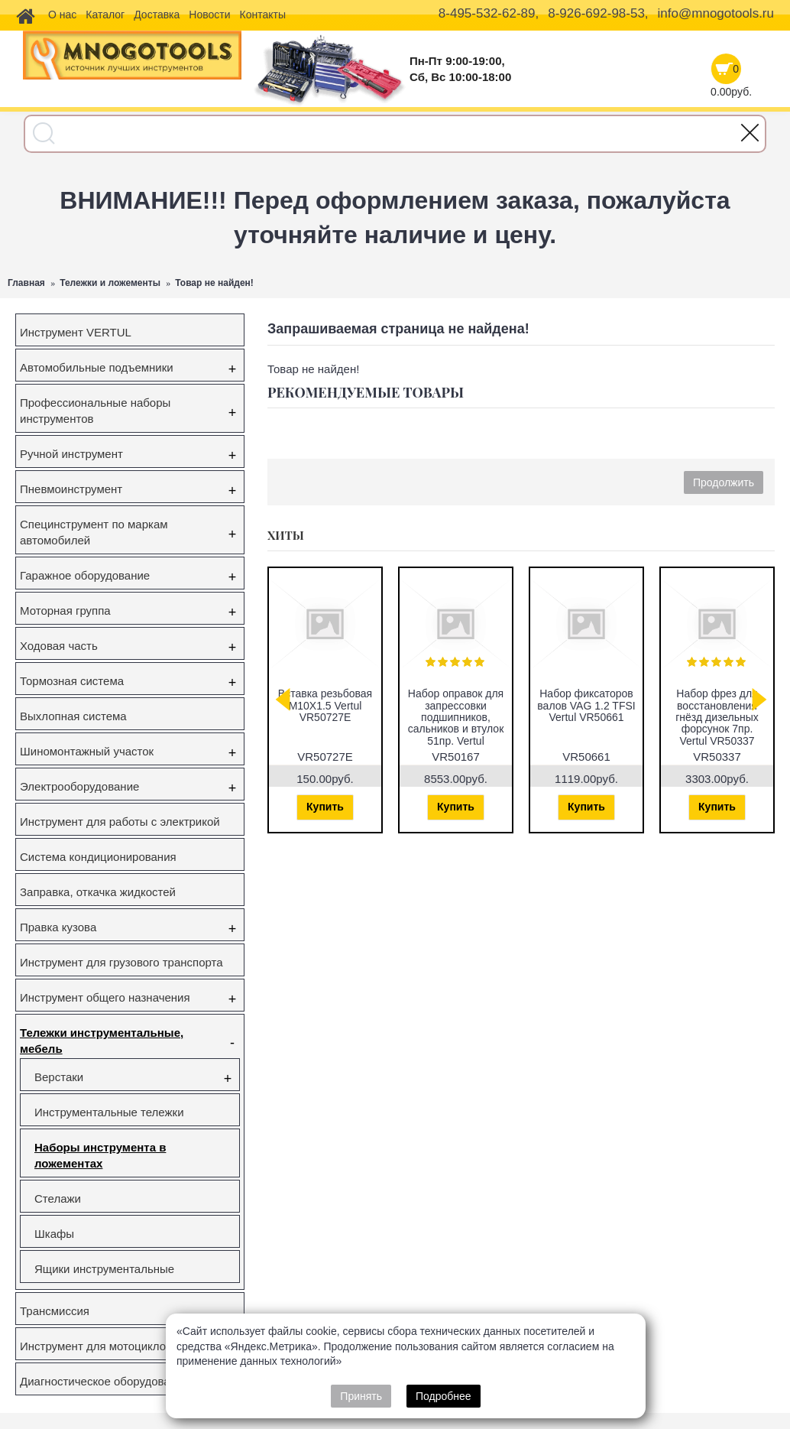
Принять (361, 1396)
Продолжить (723, 482)
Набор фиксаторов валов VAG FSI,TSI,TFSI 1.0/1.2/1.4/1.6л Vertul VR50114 (296, 717)
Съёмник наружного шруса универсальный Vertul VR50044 (557, 711)
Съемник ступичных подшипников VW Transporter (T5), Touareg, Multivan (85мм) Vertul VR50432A (426, 722)
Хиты (285, 535)
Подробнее (443, 1396)
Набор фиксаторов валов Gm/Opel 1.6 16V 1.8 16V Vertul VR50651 (688, 711)
